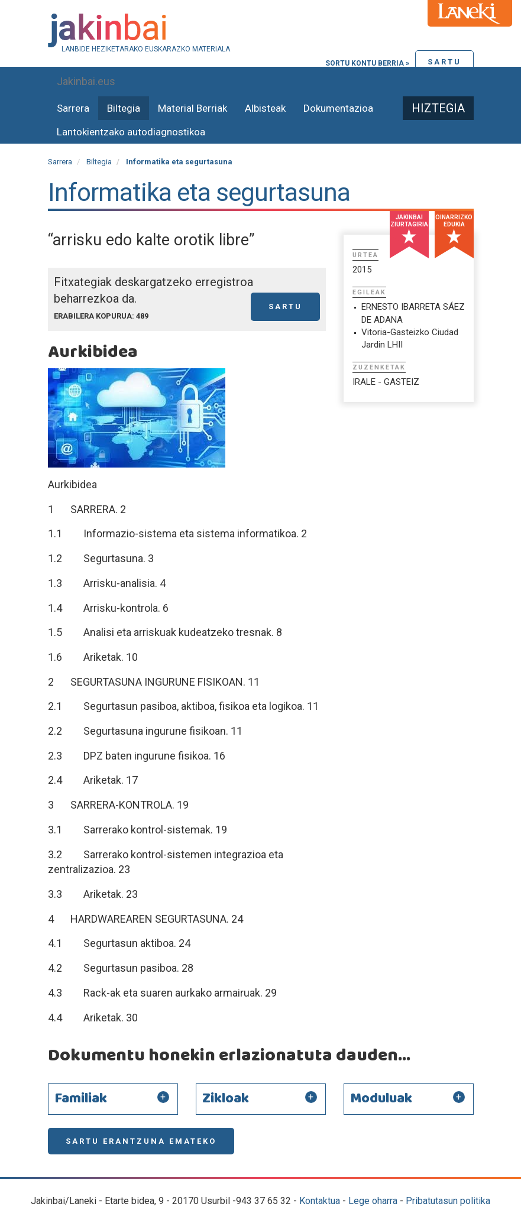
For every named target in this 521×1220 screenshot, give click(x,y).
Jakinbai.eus (86, 81)
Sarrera (73, 108)
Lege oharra (372, 1200)
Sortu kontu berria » (367, 63)
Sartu (444, 61)
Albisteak (265, 108)
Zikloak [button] (225, 1099)
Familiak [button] (80, 1099)
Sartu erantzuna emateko (141, 1141)
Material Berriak (192, 108)
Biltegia (123, 108)
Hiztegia (438, 108)
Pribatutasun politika (448, 1200)
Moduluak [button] (381, 1099)
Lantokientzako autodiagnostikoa (131, 132)
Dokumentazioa (338, 108)
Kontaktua (319, 1200)
